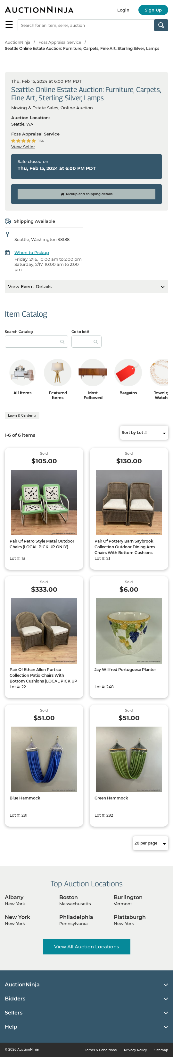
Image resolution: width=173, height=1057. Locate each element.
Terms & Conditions (101, 1050)
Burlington (128, 897)
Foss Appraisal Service (59, 42)
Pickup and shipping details (86, 194)
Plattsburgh (130, 917)
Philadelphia (76, 917)
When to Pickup (31, 252)
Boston (68, 897)
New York (17, 917)
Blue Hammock (25, 798)
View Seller (23, 146)
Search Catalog (19, 331)
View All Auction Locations (86, 947)
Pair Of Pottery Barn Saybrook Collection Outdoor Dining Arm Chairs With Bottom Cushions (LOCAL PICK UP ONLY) (125, 550)
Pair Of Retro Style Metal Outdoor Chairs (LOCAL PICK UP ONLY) (42, 544)
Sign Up (153, 9)
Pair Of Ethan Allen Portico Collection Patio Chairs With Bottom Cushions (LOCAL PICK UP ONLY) (43, 678)
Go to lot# (80, 331)
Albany (14, 897)
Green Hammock (111, 798)
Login (123, 9)
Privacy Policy (135, 1050)
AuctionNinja (17, 42)
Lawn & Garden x (22, 415)
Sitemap (161, 1050)
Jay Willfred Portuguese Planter (125, 669)
